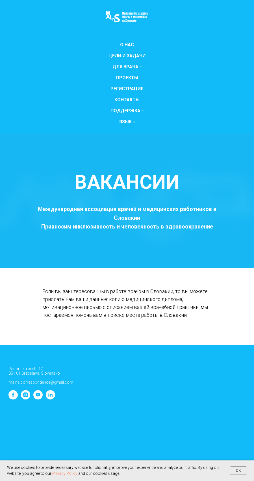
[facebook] (13, 398)
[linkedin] (50, 398)
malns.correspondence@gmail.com (40, 382)
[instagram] (25, 398)
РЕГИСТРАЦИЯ (127, 88)
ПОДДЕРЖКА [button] (125, 110)
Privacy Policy (64, 473)
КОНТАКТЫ (127, 99)
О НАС (127, 44)
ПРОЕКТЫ (127, 77)
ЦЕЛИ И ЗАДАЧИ (127, 55)
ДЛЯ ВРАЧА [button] (125, 66)
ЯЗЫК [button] (125, 121)
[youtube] (38, 398)
